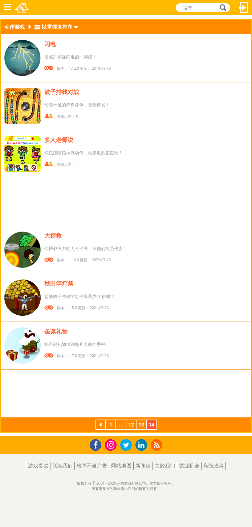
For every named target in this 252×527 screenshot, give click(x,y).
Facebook (97, 444)
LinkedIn (142, 445)
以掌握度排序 (57, 26)
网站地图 (121, 465)
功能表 (7, 7)
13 (141, 424)
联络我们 (62, 465)
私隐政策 (213, 465)
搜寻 (222, 8)
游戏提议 (38, 465)
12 (131, 424)
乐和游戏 (22, 7)
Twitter (127, 445)
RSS (157, 445)
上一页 (100, 425)
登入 (243, 7)
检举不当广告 (92, 465)
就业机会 (189, 465)
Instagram (112, 444)
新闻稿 (143, 465)
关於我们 (165, 465)
